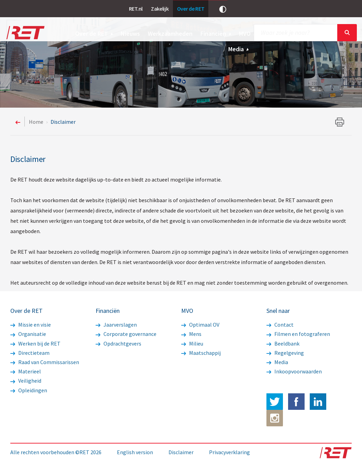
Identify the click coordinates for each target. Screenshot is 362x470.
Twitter (274, 401)
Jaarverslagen (116, 324)
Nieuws (130, 33)
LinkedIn (318, 401)
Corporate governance (126, 333)
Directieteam (30, 352)
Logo (25, 33)
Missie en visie (30, 324)
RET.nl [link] (136, 8)
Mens (191, 333)
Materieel (25, 371)
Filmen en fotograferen (298, 333)
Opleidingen (28, 390)
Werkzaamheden (170, 33)
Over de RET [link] (191, 8)
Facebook (296, 401)
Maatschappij (201, 352)
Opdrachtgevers (118, 343)
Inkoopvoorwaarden (294, 371)
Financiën (216, 33)
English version (135, 452)
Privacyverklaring (229, 452)
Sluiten (347, 32)
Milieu (192, 343)
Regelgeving (285, 352)
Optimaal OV (200, 324)
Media (238, 49)
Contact (280, 324)
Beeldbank (282, 343)
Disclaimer (181, 452)
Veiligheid (25, 380)
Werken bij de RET (35, 343)
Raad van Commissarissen (44, 362)
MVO (247, 33)
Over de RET (94, 33)
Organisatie (28, 333)
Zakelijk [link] (160, 8)
